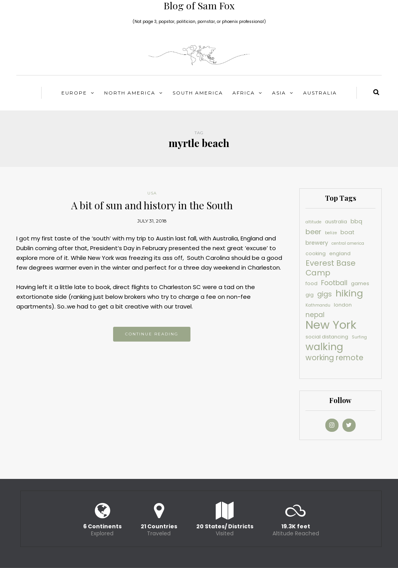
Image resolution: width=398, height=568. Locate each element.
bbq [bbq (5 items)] (356, 221)
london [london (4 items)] (343, 305)
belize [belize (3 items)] (331, 233)
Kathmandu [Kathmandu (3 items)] (317, 305)
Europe (74, 93)
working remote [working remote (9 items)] (334, 358)
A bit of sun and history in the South (152, 205)
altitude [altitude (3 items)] (313, 222)
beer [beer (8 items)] (313, 232)
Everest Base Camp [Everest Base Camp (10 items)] (330, 268)
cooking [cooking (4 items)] (315, 253)
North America (129, 93)
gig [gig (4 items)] (309, 294)
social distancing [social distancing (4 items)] (326, 336)
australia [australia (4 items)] (336, 221)
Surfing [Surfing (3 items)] (359, 337)
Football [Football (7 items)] (334, 283)
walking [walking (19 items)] (324, 347)
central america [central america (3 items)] (348, 243)
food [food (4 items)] (311, 283)
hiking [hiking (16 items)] (349, 293)
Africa (243, 93)
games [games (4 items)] (360, 283)
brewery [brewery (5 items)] (316, 243)
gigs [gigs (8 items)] (324, 294)
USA (152, 193)
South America (198, 93)
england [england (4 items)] (340, 253)
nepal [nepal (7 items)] (315, 314)
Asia (279, 93)
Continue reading (151, 334)
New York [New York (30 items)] (330, 325)
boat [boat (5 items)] (347, 232)
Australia (320, 93)
